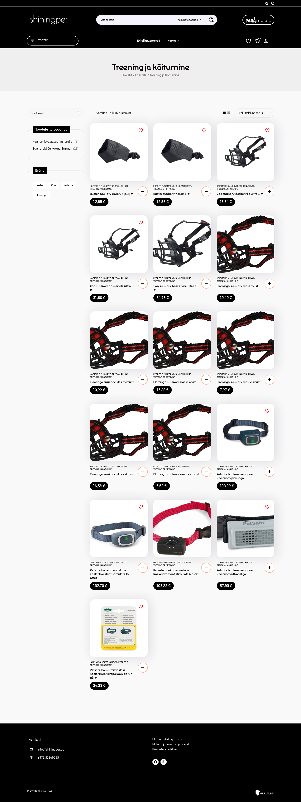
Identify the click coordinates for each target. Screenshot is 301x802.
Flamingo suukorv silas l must (237, 286)
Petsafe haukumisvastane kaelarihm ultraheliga (235, 572)
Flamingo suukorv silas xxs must (176, 474)
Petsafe (68, 185)
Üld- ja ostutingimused (167, 739)
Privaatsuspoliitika (165, 749)
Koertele (140, 75)
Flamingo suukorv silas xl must (174, 382)
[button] (143, 191)
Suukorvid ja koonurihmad (114, 186)
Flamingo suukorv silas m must (112, 382)
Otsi (76, 113)
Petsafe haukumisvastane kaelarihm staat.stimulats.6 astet (175, 572)
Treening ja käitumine (101, 189)
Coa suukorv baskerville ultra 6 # (175, 288)
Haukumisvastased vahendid (230, 466)
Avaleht (127, 75)
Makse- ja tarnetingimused (170, 744)
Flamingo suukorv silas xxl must (112, 474)
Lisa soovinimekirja (141, 130)
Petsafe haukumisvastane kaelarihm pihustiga (235, 476)
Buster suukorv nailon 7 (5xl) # (111, 194)
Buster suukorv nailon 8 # (171, 194)
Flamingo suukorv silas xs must (238, 382)
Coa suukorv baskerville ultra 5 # (111, 288)
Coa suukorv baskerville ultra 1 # (240, 194)
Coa (53, 185)
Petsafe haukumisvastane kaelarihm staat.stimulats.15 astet (109, 574)
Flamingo (41, 195)
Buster (39, 185)
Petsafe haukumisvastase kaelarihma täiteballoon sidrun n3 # (111, 674)
